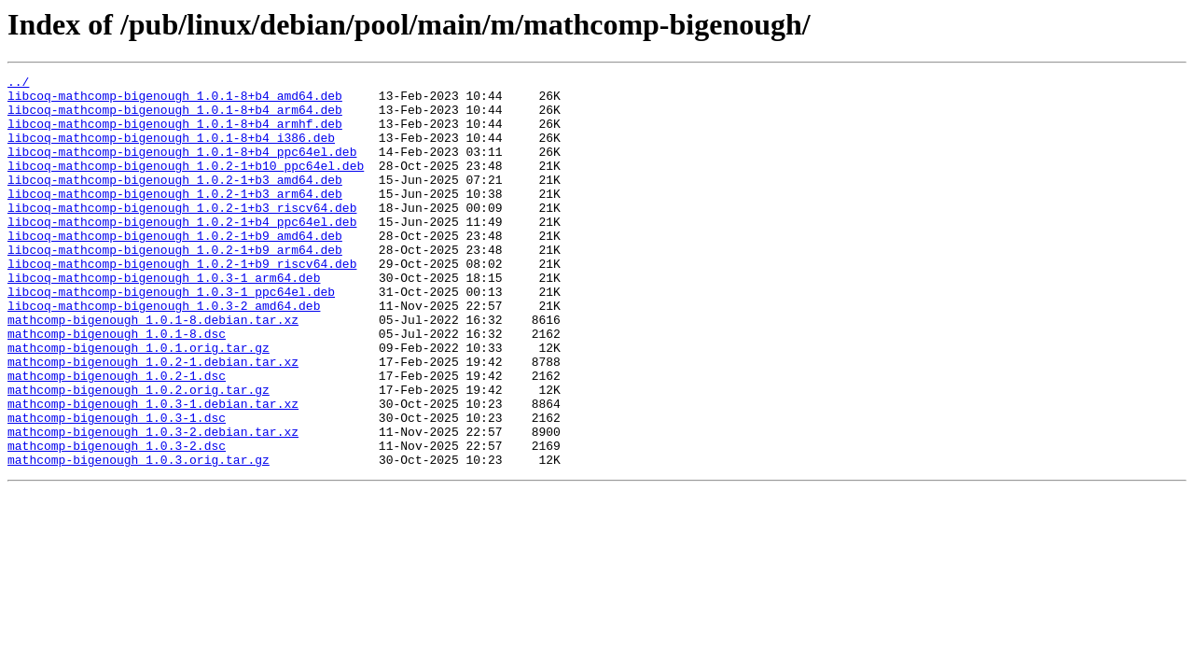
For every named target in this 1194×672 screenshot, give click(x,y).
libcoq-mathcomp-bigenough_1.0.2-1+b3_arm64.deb (174, 218)
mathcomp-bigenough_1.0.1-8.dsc (116, 386)
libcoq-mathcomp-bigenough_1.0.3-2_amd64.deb (163, 352)
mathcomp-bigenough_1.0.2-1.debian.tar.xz (152, 420)
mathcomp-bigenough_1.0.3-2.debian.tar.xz (152, 504)
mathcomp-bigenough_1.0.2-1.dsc (116, 436)
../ (18, 84)
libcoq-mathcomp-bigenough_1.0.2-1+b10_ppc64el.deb (185, 184)
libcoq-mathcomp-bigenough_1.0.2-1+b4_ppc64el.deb (181, 252)
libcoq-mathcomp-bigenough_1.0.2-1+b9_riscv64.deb (181, 302)
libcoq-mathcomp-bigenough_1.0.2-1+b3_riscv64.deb (181, 235)
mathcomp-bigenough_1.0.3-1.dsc (116, 487)
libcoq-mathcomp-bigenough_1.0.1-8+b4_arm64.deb (174, 117)
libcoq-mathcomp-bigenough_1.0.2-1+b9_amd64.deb (174, 268)
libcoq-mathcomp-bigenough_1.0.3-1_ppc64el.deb (171, 336)
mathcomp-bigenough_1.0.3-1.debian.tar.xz (152, 470)
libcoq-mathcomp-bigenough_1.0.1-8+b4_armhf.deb (174, 134)
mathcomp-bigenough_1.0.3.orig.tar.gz (138, 537)
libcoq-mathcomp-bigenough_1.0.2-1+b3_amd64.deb (174, 201)
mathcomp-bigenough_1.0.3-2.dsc (116, 520)
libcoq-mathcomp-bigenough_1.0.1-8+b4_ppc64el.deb (181, 168)
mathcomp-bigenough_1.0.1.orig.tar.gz (138, 403)
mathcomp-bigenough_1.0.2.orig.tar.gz (138, 453)
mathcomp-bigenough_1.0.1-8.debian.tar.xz (152, 369)
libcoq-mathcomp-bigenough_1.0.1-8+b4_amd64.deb (174, 100)
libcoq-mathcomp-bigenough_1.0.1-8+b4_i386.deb (171, 151)
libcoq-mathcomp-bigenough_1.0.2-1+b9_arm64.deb (174, 285)
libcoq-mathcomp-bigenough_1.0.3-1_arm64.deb (163, 319)
